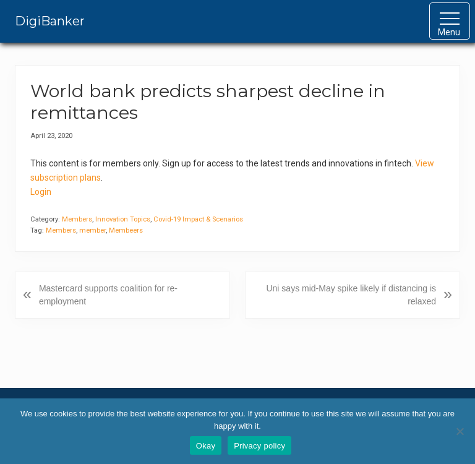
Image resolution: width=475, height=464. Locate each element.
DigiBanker (50, 21)
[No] (459, 431)
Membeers (126, 230)
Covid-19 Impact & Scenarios (198, 219)
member (92, 230)
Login (40, 192)
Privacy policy (259, 445)
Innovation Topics (122, 219)
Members (77, 219)
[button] (449, 21)
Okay (205, 445)
